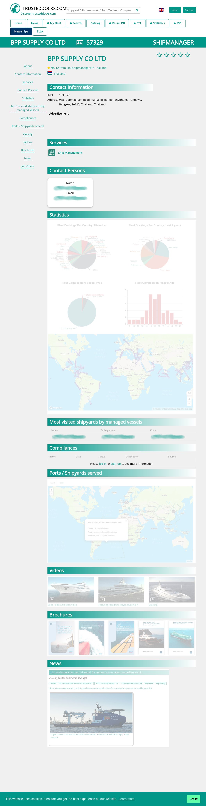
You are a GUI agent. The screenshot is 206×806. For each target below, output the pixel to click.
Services (27, 82)
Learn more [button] (127, 799)
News (34, 23)
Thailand (59, 73)
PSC (177, 23)
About (28, 66)
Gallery (27, 134)
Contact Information (28, 74)
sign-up (116, 463)
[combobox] (103, 10)
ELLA (40, 31)
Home (18, 23)
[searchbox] (99, 10)
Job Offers (27, 166)
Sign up (189, 9)
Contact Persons (27, 90)
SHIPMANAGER (173, 42)
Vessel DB (117, 23)
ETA (137, 23)
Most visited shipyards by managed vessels (28, 108)
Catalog (95, 23)
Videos (28, 142)
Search (76, 23)
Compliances (28, 118)
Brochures (28, 150)
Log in (175, 9)
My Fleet (54, 23)
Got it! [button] (193, 799)
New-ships (21, 31)
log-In (103, 463)
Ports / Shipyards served (28, 126)
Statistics (157, 23)
